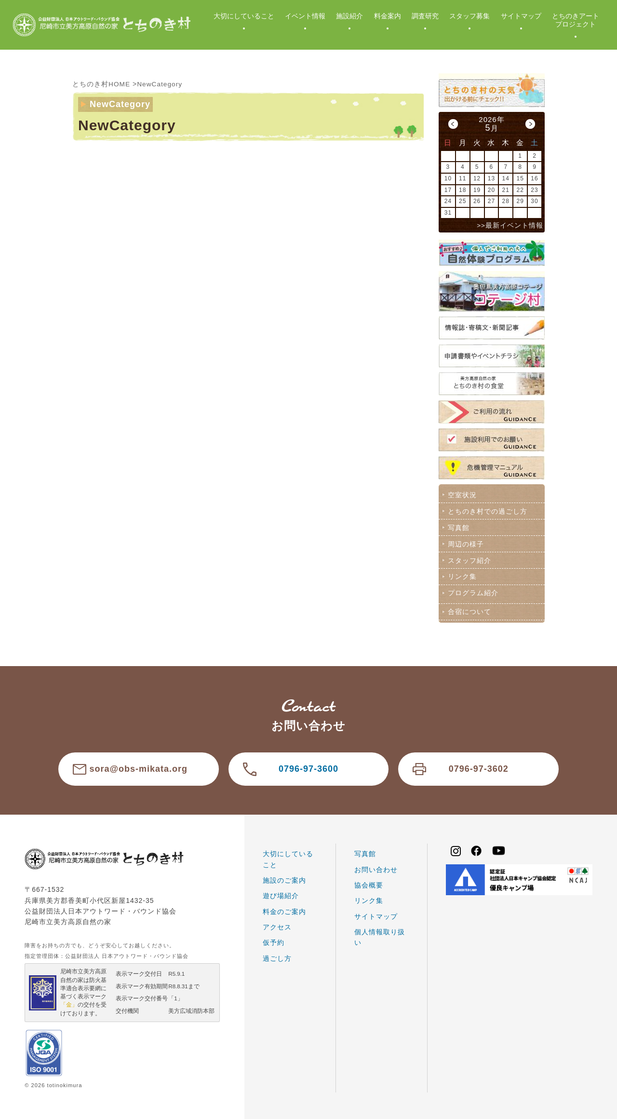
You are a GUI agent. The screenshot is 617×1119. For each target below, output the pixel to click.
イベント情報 (305, 16)
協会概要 (368, 883)
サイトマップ (521, 16)
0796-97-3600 (308, 767)
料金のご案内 (284, 909)
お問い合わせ (376, 867)
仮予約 (273, 940)
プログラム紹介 (472, 591)
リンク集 (461, 575)
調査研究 (425, 16)
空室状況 (461, 494)
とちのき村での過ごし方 (487, 511)
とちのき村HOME (101, 84)
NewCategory (160, 84)
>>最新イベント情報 (510, 225)
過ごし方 (277, 956)
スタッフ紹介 (469, 559)
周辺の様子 (465, 542)
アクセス (277, 924)
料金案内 (387, 16)
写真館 (458, 527)
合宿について (469, 610)
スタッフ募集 (469, 16)
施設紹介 (349, 16)
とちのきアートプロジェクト (575, 20)
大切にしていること (244, 16)
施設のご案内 (284, 878)
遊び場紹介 (281, 894)
